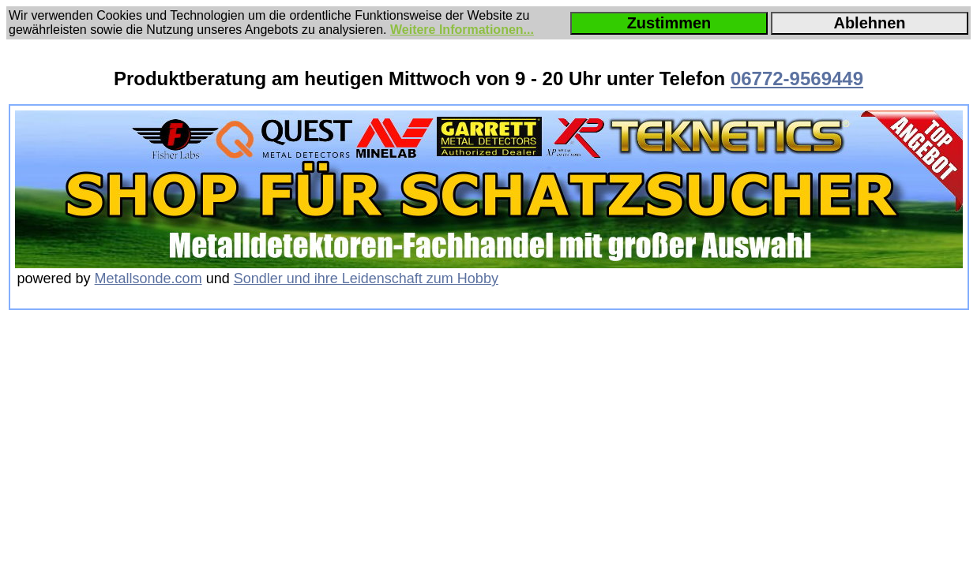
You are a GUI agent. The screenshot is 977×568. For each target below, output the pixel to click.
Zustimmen (669, 23)
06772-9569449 (797, 78)
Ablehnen (869, 23)
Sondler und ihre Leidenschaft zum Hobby (366, 278)
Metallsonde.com (148, 278)
